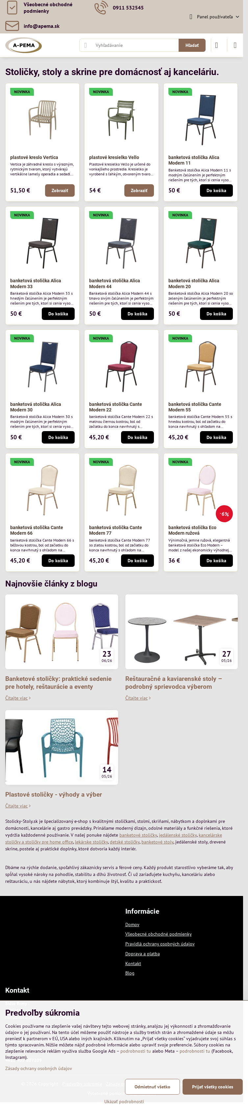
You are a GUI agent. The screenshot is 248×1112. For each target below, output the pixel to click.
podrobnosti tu (135, 1051)
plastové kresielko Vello (114, 157)
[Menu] (235, 45)
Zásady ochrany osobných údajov (38, 1068)
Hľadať (192, 45)
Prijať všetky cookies (212, 1087)
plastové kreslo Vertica (34, 157)
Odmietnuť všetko (152, 1087)
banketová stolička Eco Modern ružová (192, 530)
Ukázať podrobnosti (124, 1101)
